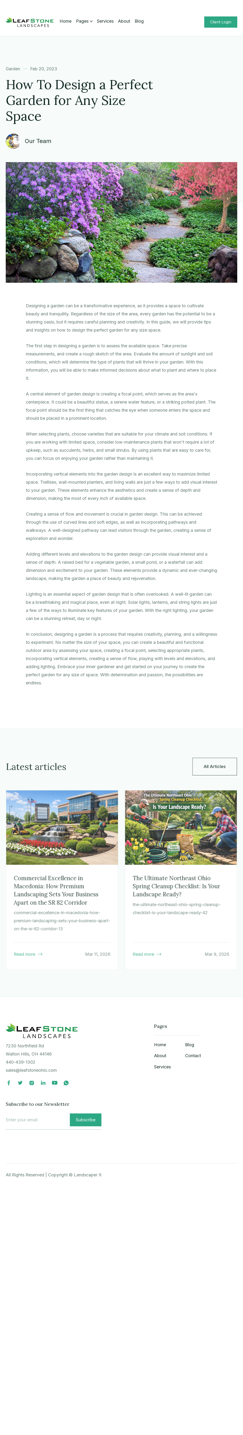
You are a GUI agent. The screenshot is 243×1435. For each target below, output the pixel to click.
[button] (84, 21)
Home (66, 21)
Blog (139, 21)
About (124, 21)
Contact (193, 1055)
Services (105, 21)
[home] (30, 22)
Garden (13, 68)
